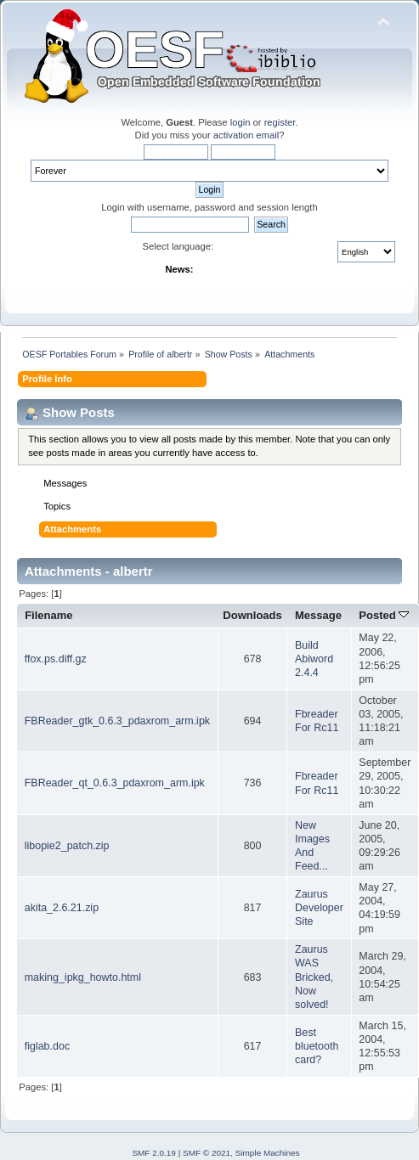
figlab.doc (47, 1046)
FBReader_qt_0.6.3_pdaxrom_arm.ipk (115, 783)
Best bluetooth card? (316, 1046)
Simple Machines (267, 1152)
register (280, 122)
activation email (246, 135)
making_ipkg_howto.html (83, 977)
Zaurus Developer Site (319, 907)
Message (318, 615)
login (240, 122)
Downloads (252, 615)
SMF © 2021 (206, 1152)
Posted (384, 615)
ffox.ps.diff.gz (56, 659)
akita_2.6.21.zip (62, 908)
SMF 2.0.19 (154, 1152)
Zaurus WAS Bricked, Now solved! (314, 977)
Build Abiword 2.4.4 (314, 659)
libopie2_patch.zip (67, 846)
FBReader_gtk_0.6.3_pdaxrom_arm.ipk (117, 721)
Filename (49, 615)
